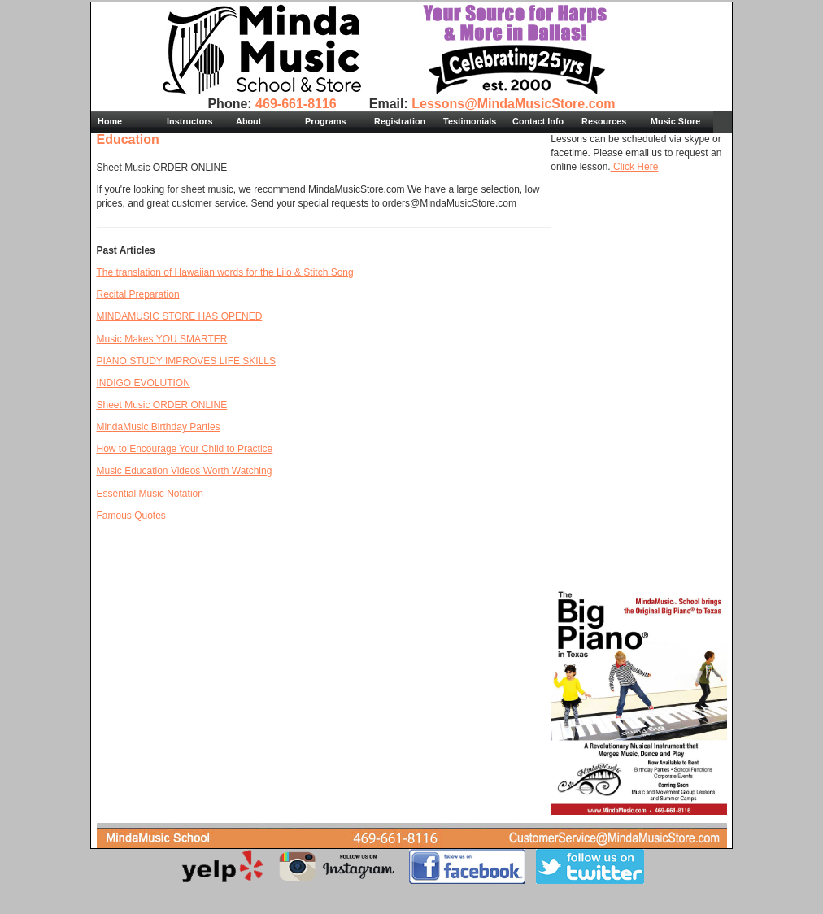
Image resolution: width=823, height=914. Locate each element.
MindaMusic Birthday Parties (158, 427)
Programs (325, 121)
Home (110, 121)
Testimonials (469, 121)
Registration (399, 121)
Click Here (635, 166)
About (248, 121)
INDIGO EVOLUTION (143, 383)
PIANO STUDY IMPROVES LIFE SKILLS (187, 361)
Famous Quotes (131, 515)
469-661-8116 (296, 104)
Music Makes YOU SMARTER (162, 339)
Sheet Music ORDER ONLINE (162, 405)
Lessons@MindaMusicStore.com (513, 104)
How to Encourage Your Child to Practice (185, 449)
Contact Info (538, 121)
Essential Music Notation (150, 493)
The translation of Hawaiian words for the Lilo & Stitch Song (225, 272)
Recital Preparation (138, 294)
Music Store (675, 121)
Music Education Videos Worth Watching (184, 471)
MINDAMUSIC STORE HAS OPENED (180, 316)
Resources (603, 121)
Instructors (189, 121)
